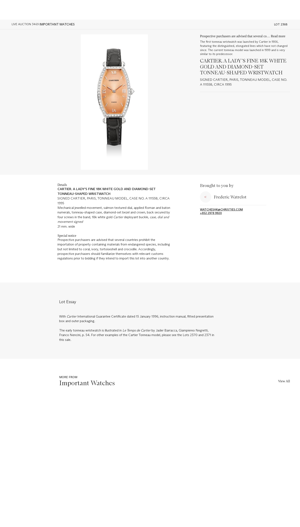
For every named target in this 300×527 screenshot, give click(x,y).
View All (284, 381)
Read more (278, 36)
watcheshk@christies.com (221, 209)
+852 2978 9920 (211, 213)
